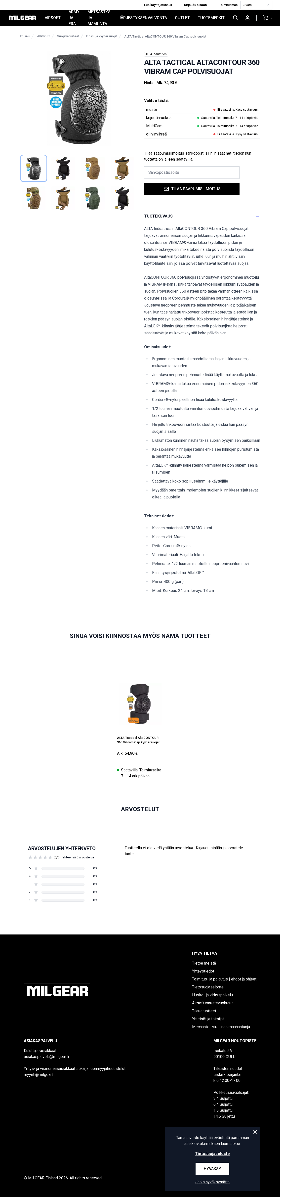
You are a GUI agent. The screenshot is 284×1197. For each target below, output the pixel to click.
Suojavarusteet (68, 36)
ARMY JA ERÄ (74, 18)
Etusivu (25, 36)
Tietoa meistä (204, 963)
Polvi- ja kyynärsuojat (101, 36)
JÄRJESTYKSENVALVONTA (143, 17)
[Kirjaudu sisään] (247, 18)
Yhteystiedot (203, 971)
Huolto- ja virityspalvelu (212, 995)
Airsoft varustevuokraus (213, 1003)
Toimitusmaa (228, 5)
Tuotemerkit (211, 17)
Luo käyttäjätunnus (158, 5)
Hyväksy (212, 1168)
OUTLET (182, 17)
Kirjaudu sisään (195, 5)
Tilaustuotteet (204, 1011)
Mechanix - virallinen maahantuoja (221, 1026)
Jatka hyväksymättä (212, 1182)
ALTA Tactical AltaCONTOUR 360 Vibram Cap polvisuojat (165, 36)
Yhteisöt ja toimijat (208, 1019)
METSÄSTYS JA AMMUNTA (99, 18)
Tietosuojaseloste (208, 987)
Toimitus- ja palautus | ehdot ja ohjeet (224, 979)
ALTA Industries (156, 54)
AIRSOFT (53, 17)
